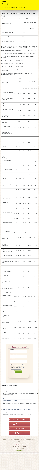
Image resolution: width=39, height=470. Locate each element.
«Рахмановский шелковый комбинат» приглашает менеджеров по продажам (17, 399)
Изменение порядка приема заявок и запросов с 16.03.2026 (19, 390)
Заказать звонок (19, 450)
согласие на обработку (19, 364)
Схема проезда (19, 444)
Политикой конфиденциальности (17, 368)
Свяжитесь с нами (5, 7)
